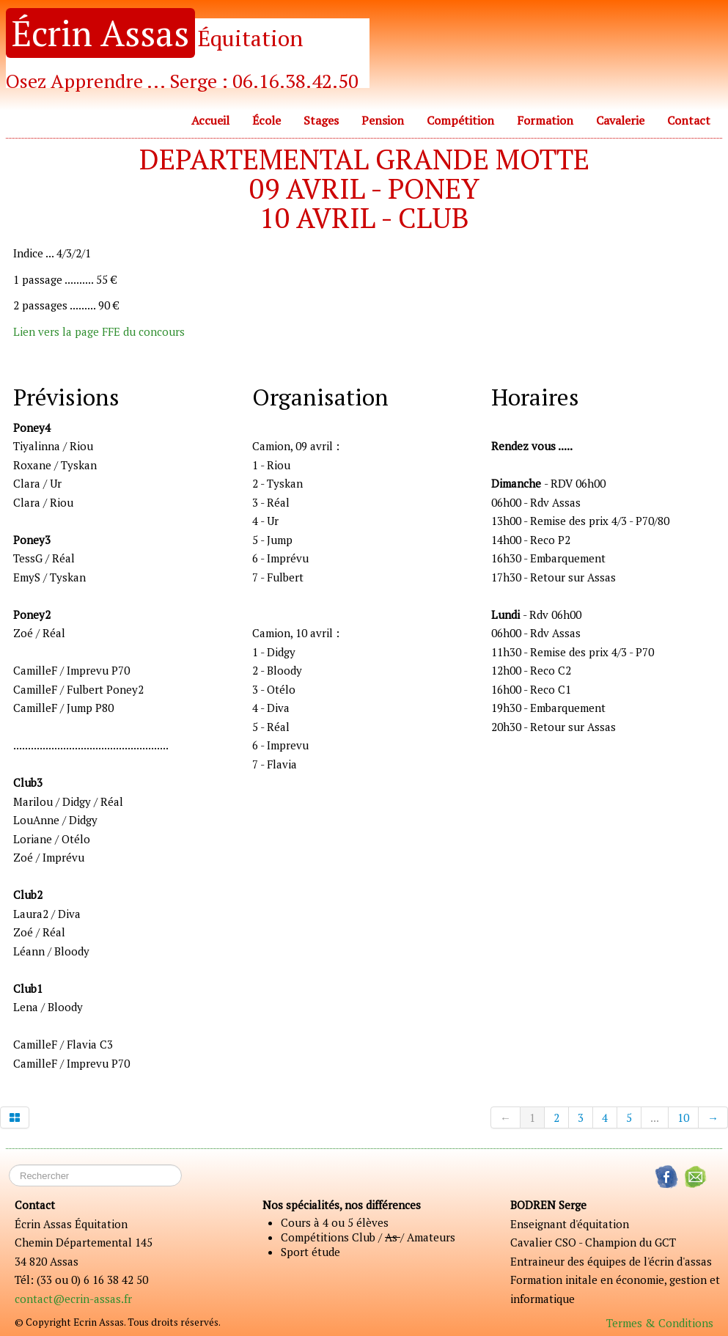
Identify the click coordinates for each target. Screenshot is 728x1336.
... (654, 1117)
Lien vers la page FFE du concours (99, 331)
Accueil (210, 120)
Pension (382, 120)
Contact (688, 120)
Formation (545, 120)
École (266, 120)
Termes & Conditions (659, 1322)
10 (683, 1117)
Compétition (460, 120)
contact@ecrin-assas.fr (73, 1298)
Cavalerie (620, 120)
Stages (321, 120)
